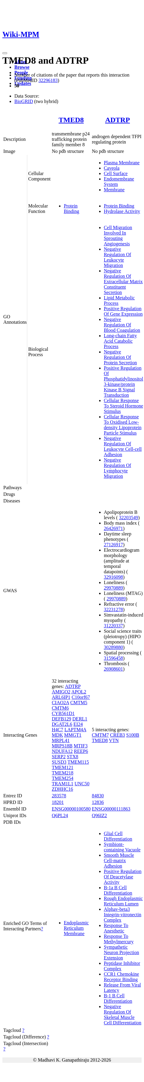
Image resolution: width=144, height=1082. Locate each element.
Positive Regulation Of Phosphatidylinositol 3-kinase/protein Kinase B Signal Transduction (123, 381)
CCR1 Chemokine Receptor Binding (121, 976)
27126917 (113, 544)
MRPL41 (61, 740)
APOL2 (78, 691)
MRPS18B (62, 745)
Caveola (111, 168)
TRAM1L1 (62, 783)
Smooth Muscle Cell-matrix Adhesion (119, 860)
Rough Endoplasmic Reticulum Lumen (123, 901)
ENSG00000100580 (71, 808)
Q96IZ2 (99, 815)
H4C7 (57, 729)
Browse (21, 67)
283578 (59, 795)
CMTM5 (78, 702)
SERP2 (59, 756)
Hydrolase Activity (122, 211)
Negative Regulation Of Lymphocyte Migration (117, 468)
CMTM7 (100, 735)
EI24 (78, 724)
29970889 (113, 587)
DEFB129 (61, 718)
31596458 (113, 658)
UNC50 (82, 783)
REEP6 (81, 751)
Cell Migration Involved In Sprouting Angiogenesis (118, 235)
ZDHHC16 (62, 789)
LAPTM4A (75, 729)
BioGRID (23, 101)
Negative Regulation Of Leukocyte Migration (117, 257)
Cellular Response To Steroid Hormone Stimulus (123, 406)
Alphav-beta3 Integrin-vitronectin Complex (122, 915)
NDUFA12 (62, 751)
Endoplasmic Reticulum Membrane (76, 928)
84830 (98, 795)
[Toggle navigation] (4, 53)
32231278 (113, 609)
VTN (114, 740)
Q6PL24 (60, 815)
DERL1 (79, 718)
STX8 (72, 756)
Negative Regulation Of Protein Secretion (120, 357)
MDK (57, 735)
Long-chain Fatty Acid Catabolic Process (120, 341)
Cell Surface (116, 173)
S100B (132, 735)
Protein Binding (71, 208)
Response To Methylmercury (119, 939)
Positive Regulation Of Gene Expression (123, 311)
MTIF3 (80, 745)
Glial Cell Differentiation (118, 836)
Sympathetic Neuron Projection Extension (121, 952)
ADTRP (117, 120)
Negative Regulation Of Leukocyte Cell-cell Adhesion (123, 446)
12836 (98, 802)
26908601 (113, 668)
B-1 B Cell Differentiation (118, 998)
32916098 (113, 577)
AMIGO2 (61, 691)
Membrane (114, 189)
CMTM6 (60, 708)
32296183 (47, 80)
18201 (58, 802)
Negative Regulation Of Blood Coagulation (122, 325)
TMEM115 (78, 762)
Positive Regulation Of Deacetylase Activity (123, 877)
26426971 (113, 528)
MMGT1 (72, 735)
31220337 (113, 625)
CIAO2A (60, 702)
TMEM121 (62, 767)
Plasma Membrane (122, 162)
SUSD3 (59, 762)
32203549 (128, 517)
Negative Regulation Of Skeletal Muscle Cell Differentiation (122, 1014)
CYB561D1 (63, 713)
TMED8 (71, 120)
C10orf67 (81, 697)
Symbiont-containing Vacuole (122, 847)
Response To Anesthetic (116, 928)
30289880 (113, 647)
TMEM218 (62, 772)
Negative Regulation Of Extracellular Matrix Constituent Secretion (123, 281)
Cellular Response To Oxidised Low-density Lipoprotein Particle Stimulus (123, 424)
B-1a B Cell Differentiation (118, 890)
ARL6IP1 (61, 697)
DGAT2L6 (62, 724)
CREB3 (117, 735)
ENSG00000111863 (111, 808)
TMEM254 (62, 778)
